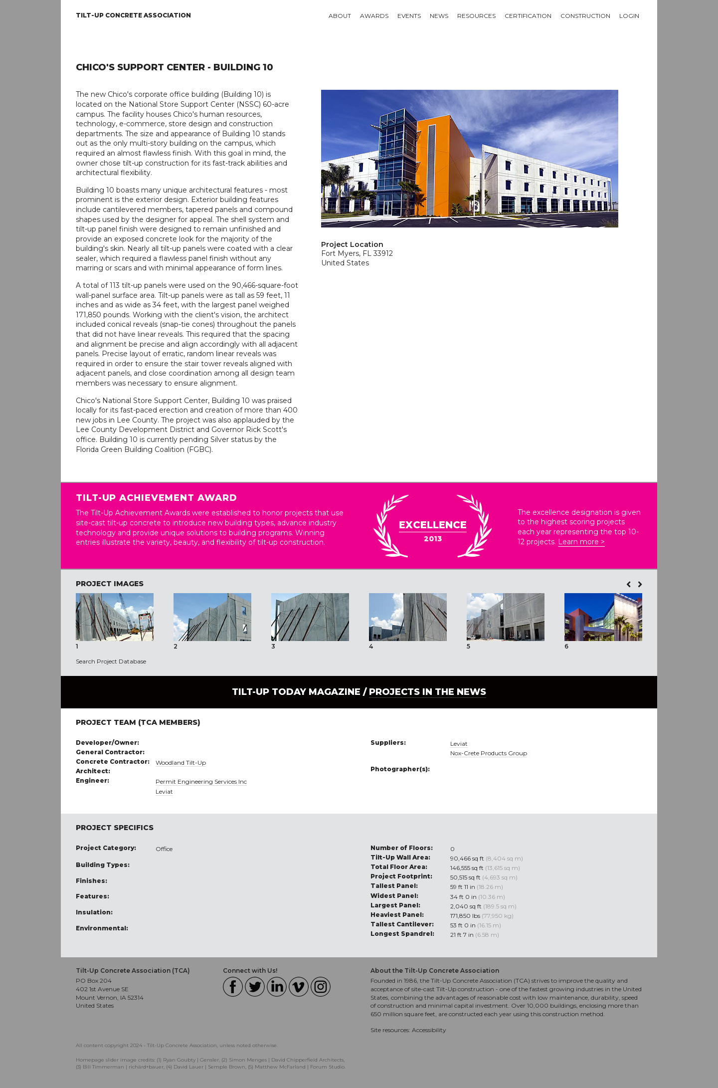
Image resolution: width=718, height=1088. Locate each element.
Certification (528, 15)
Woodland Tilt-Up (181, 762)
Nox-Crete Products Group (488, 753)
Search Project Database (111, 661)
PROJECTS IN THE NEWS (427, 691)
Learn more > (581, 541)
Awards (374, 15)
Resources (476, 15)
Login (629, 15)
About (340, 15)
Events (409, 15)
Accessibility (429, 1030)
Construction (585, 15)
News (439, 15)
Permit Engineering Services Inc (201, 781)
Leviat (164, 791)
